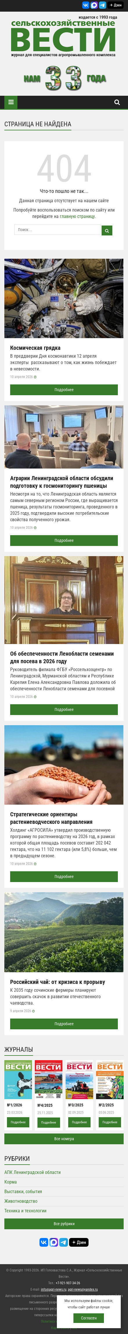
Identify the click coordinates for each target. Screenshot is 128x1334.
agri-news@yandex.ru (83, 1289)
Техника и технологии (25, 1211)
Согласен (89, 1318)
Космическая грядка (35, 347)
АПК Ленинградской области (32, 1172)
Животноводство (20, 1201)
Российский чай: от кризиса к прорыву (57, 981)
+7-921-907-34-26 (68, 1283)
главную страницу (77, 216)
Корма (10, 1182)
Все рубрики (64, 1223)
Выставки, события (23, 1191)
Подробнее (64, 389)
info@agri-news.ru (53, 1289)
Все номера (64, 1138)
